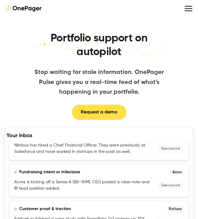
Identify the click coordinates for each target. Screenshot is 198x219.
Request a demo (99, 112)
